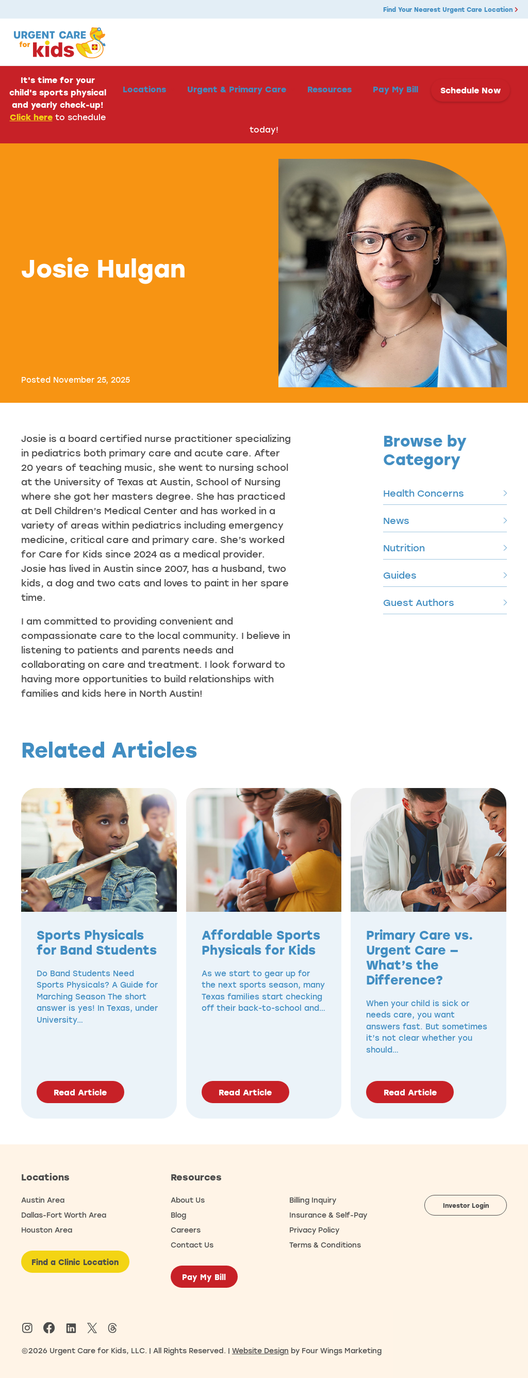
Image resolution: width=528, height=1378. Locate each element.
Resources (329, 89)
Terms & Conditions (325, 1245)
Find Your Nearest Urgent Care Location (450, 9)
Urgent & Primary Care (236, 89)
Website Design (260, 1350)
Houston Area (46, 1230)
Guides (445, 575)
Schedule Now (470, 90)
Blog (178, 1215)
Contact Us (192, 1245)
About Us (188, 1200)
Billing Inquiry (312, 1200)
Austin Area (42, 1200)
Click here (31, 117)
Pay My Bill (395, 89)
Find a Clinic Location (75, 1262)
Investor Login (466, 1205)
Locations (144, 89)
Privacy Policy (314, 1230)
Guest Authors (445, 602)
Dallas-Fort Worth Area (63, 1215)
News (445, 520)
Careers (186, 1230)
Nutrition (445, 548)
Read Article (80, 1092)
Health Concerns (445, 493)
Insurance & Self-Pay (328, 1215)
